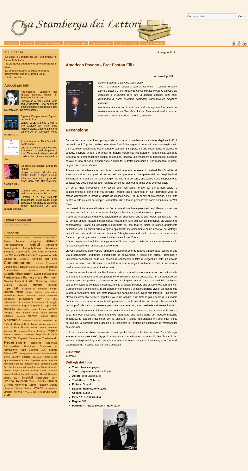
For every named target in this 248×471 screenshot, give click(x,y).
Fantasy (28, 277)
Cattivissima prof (26, 251)
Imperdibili (11, 288)
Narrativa (12, 320)
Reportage (51, 343)
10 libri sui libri (14, 77)
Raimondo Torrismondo (43, 338)
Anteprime (35, 241)
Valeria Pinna (23, 388)
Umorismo (21, 384)
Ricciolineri (29, 346)
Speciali (27, 377)
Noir (6, 327)
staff (7, 395)
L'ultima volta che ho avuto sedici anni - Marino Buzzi (39, 192)
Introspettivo (26, 298)
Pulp (38, 334)
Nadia (54, 316)
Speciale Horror (39, 360)
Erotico (53, 270)
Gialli (29, 281)
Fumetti (19, 281)
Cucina (39, 263)
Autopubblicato (32, 248)
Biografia (9, 251)
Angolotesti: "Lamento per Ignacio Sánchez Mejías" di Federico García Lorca (39, 94)
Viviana (28, 392)
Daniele (8, 266)
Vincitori (8, 392)
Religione (36, 343)
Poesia (31, 331)
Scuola (37, 353)
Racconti (10, 338)
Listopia (46, 305)
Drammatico (11, 270)
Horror (37, 284)
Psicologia (29, 335)
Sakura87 (10, 353)
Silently (16, 357)
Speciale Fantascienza (44, 357)
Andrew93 (37, 238)
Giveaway (41, 281)
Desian (24, 266)
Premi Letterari (13, 334)
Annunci (20, 241)
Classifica (28, 255)
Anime (7, 241)
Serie (7, 356)
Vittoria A (18, 391)
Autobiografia (11, 248)
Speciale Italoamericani (26, 363)
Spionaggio (42, 378)
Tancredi (22, 381)
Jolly (39, 299)
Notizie (15, 327)
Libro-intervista (12, 305)
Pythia (46, 334)
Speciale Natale (39, 367)
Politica (41, 331)
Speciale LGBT (49, 363)
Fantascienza (13, 277)
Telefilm (42, 381)
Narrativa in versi (32, 320)
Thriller (52, 381)
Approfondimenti (13, 244)
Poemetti (22, 331)
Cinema (52, 251)
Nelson (42, 324)
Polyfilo (52, 331)
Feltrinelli (50, 277)
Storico (9, 381)
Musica (44, 316)
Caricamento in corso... (17, 224)
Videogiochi (51, 388)
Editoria (33, 270)
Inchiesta (42, 288)
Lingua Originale (30, 305)
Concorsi (24, 259)
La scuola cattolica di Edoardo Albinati (27, 70)
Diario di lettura (37, 267)
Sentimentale (49, 353)
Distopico (51, 266)
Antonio (51, 241)
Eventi (38, 274)
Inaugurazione (28, 289)
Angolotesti (50, 237)
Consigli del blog (44, 258)
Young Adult (50, 391)
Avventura (51, 248)
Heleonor (22, 285)
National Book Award (25, 324)
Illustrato (52, 285)
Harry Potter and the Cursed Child (25, 74)
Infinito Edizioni (34, 292)
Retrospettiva (11, 346)
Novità (25, 327)
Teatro (32, 381)
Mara (44, 312)
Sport (54, 378)
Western (37, 392)
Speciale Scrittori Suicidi (34, 374)
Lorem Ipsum (38, 309)
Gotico (53, 281)
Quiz (54, 334)
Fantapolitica (49, 274)
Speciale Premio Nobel (33, 370)
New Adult (52, 324)
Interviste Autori (14, 295)
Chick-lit (42, 251)
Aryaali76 (51, 244)
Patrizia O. (10, 331)
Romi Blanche (29, 349)
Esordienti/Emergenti (18, 273)
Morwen (32, 315)
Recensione (15, 342)
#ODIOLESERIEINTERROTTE (17, 238)
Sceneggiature (25, 354)
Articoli (35, 244)
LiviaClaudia (23, 309)
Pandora (52, 327)
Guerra (8, 284)
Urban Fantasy (38, 384)
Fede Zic (39, 278)
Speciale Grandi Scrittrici (17, 360)
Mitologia (8, 316)
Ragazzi (22, 338)
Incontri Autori (13, 291)
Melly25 (53, 312)
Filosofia (8, 281)
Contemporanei (18, 263)
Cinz (6, 255)
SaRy (43, 350)
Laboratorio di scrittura (17, 302)
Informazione (51, 292)
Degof (16, 267)
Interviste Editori (36, 295)
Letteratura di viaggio (44, 302)
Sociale (26, 356)
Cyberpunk (51, 263)
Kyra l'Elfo (51, 299)
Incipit (53, 288)
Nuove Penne (38, 327)
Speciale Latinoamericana (17, 367)
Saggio (53, 349)
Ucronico (8, 385)
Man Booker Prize (27, 312)
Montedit (21, 316)
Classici (14, 255)
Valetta (38, 388)
